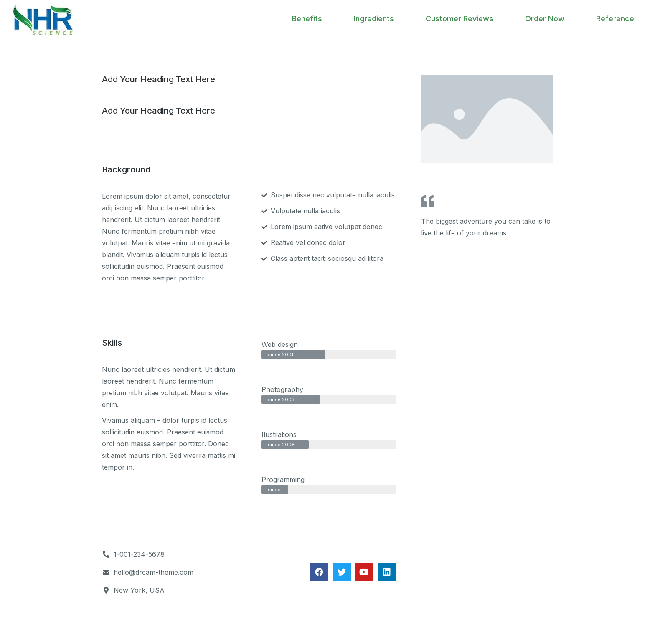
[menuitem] (307, 19)
